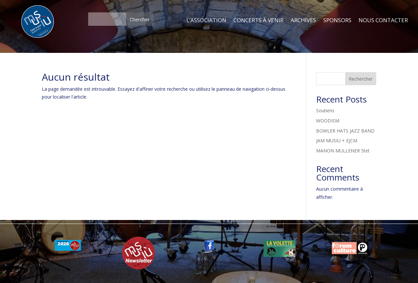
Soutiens (325, 110)
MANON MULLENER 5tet (343, 151)
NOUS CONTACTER (383, 20)
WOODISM (327, 121)
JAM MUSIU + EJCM (336, 140)
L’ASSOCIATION (206, 20)
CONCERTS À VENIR (258, 20)
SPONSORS (337, 20)
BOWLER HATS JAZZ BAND (345, 131)
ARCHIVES (303, 20)
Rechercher (361, 79)
